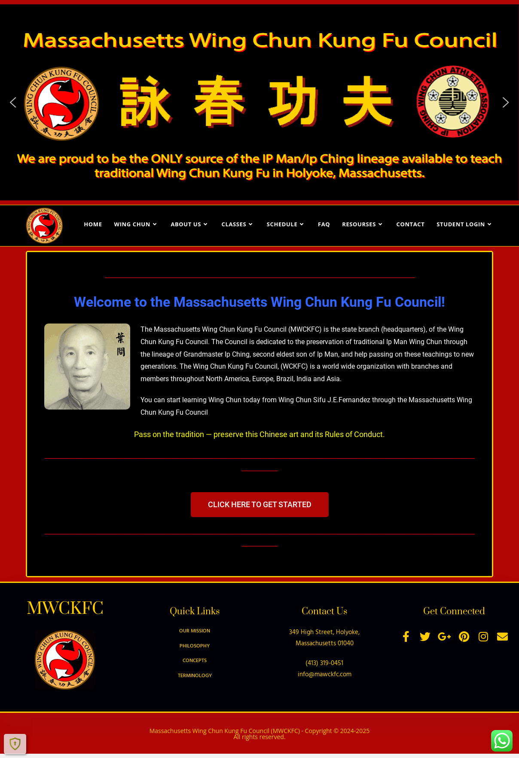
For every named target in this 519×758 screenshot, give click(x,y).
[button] (13, 102)
